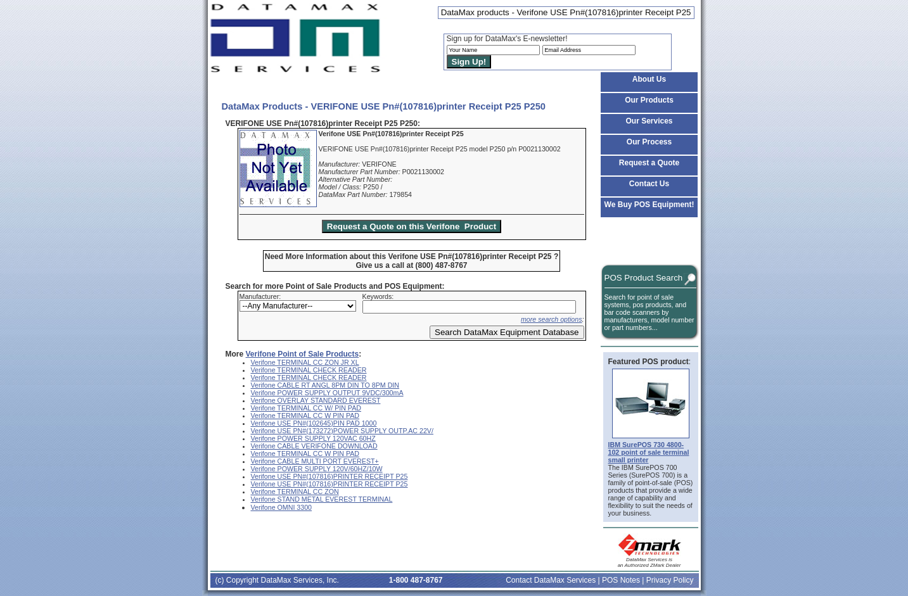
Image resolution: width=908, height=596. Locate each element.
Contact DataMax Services (551, 580)
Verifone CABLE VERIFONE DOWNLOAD (314, 446)
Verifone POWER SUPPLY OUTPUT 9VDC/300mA (327, 392)
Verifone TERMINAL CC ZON (295, 491)
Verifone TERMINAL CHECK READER (309, 370)
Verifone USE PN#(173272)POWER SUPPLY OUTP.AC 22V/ (342, 430)
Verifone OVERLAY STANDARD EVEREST (316, 400)
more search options (551, 319)
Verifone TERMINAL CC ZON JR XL (305, 362)
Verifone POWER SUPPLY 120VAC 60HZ (313, 438)
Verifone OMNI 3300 (281, 507)
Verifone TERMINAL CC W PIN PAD (305, 415)
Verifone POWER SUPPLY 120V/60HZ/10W (317, 468)
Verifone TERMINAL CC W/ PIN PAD (306, 408)
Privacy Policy (670, 580)
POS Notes (621, 580)
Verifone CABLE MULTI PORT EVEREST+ (315, 461)
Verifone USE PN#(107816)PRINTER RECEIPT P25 (329, 476)
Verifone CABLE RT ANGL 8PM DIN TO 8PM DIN (325, 385)
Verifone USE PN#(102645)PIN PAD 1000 (314, 423)
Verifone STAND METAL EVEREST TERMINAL (322, 499)
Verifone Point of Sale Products (302, 354)
